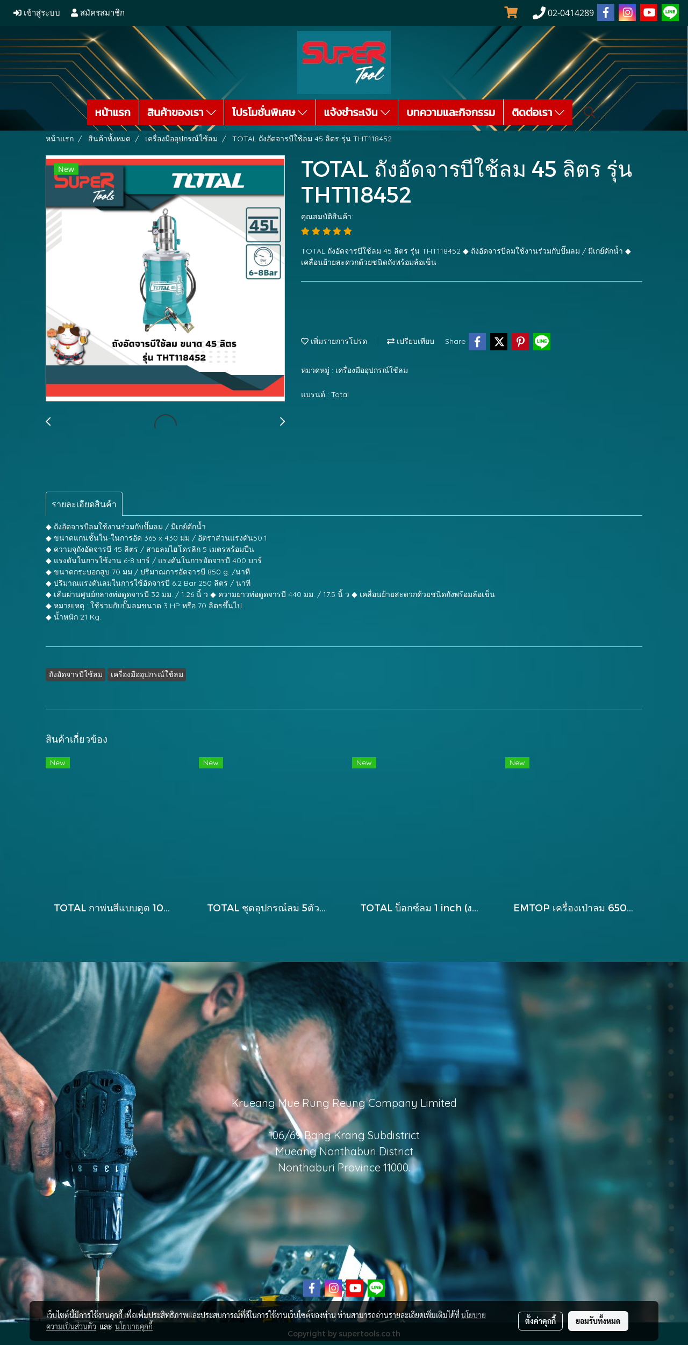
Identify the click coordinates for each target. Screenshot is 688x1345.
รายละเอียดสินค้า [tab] (84, 504)
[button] (589, 112)
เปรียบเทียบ (410, 341)
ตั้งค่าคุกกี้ (540, 1321)
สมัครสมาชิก (98, 13)
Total (340, 394)
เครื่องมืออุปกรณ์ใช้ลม (371, 370)
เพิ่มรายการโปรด (334, 341)
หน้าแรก (113, 112)
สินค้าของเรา (181, 112)
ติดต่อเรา (538, 112)
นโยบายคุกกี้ (134, 1326)
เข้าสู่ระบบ (36, 13)
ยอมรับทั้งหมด (598, 1321)
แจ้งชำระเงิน (357, 112)
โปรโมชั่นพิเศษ (269, 112)
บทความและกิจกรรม (450, 112)
